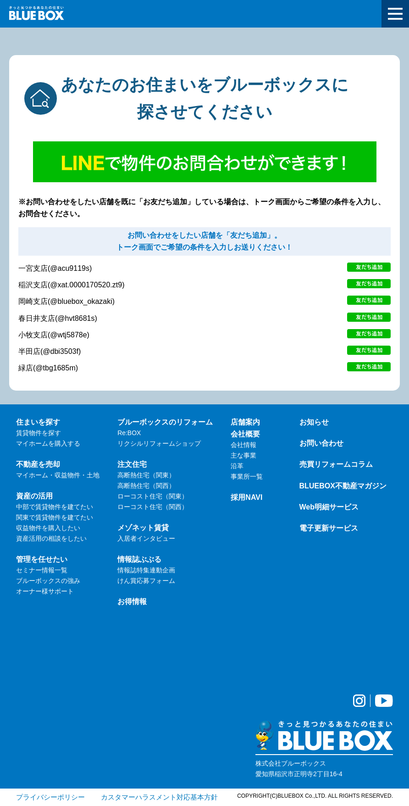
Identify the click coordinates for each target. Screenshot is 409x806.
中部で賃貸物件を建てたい (54, 506)
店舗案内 (245, 422)
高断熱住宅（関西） (146, 485)
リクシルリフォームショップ (159, 443)
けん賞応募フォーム (146, 580)
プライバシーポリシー (50, 797)
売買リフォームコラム (336, 464)
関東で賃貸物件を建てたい (54, 517)
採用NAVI (246, 497)
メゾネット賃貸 (143, 527)
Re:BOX (129, 433)
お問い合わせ (321, 443)
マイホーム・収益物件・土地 (57, 475)
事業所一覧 (247, 476)
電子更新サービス (328, 528)
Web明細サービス (329, 507)
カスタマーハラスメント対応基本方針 (159, 797)
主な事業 (243, 455)
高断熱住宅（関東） (146, 475)
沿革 (237, 466)
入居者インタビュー (146, 538)
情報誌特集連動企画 (146, 570)
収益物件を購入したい (48, 528)
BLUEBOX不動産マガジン (343, 485)
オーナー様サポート (45, 591)
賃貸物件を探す (38, 433)
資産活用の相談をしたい (51, 538)
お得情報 (132, 601)
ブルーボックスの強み (48, 580)
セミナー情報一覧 (41, 570)
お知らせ (314, 422)
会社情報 (243, 444)
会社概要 (245, 434)
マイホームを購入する (48, 443)
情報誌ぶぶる (139, 559)
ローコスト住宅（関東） (152, 496)
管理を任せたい (41, 559)
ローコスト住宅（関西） (152, 506)
